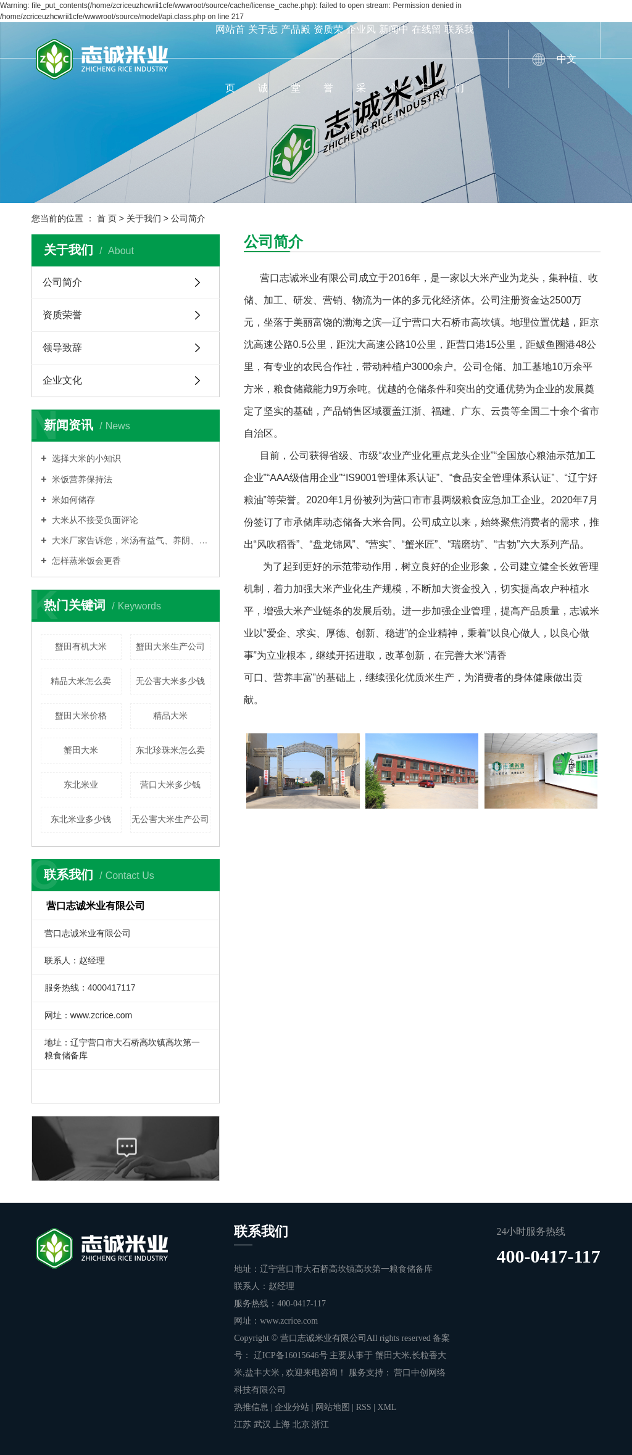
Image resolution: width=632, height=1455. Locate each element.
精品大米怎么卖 (81, 681)
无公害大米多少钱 (170, 681)
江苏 (244, 1424)
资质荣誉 (328, 58)
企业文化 (62, 380)
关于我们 (144, 218)
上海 (283, 1424)
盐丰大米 (262, 1372)
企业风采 (361, 58)
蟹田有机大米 (81, 646)
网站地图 (333, 1407)
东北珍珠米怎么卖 (170, 750)
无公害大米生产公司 (170, 819)
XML (386, 1407)
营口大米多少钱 (170, 784)
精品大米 (170, 715)
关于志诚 (263, 58)
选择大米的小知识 (86, 458)
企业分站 (292, 1407)
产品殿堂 (295, 58)
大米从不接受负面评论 (94, 520)
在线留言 (426, 58)
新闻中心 (394, 58)
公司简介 (62, 282)
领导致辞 (62, 347)
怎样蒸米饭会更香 (86, 561)
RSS (364, 1407)
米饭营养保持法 (81, 479)
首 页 (107, 218)
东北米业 (81, 784)
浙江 (320, 1424)
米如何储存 (73, 500)
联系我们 (459, 58)
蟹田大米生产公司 (170, 646)
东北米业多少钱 (81, 819)
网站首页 (230, 58)
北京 (302, 1424)
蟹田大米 (81, 750)
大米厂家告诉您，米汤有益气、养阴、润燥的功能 (130, 540)
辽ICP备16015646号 (291, 1355)
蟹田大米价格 (81, 715)
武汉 (263, 1424)
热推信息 (251, 1407)
